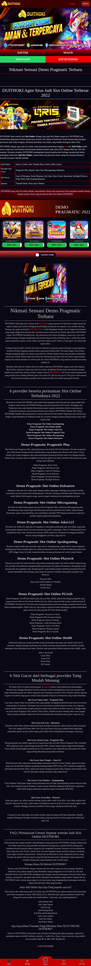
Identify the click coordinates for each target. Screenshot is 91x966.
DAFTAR (22, 52)
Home (9, 962)
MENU (86, 4)
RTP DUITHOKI (68, 59)
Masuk (45, 961)
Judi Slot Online (37, 329)
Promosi (63, 962)
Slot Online (43, 324)
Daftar (73, 4)
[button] (4, 28)
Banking (27, 962)
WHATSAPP (22, 59)
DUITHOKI (54, 372)
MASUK (68, 52)
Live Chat (82, 962)
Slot (66, 146)
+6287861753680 (45, 255)
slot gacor (45, 687)
